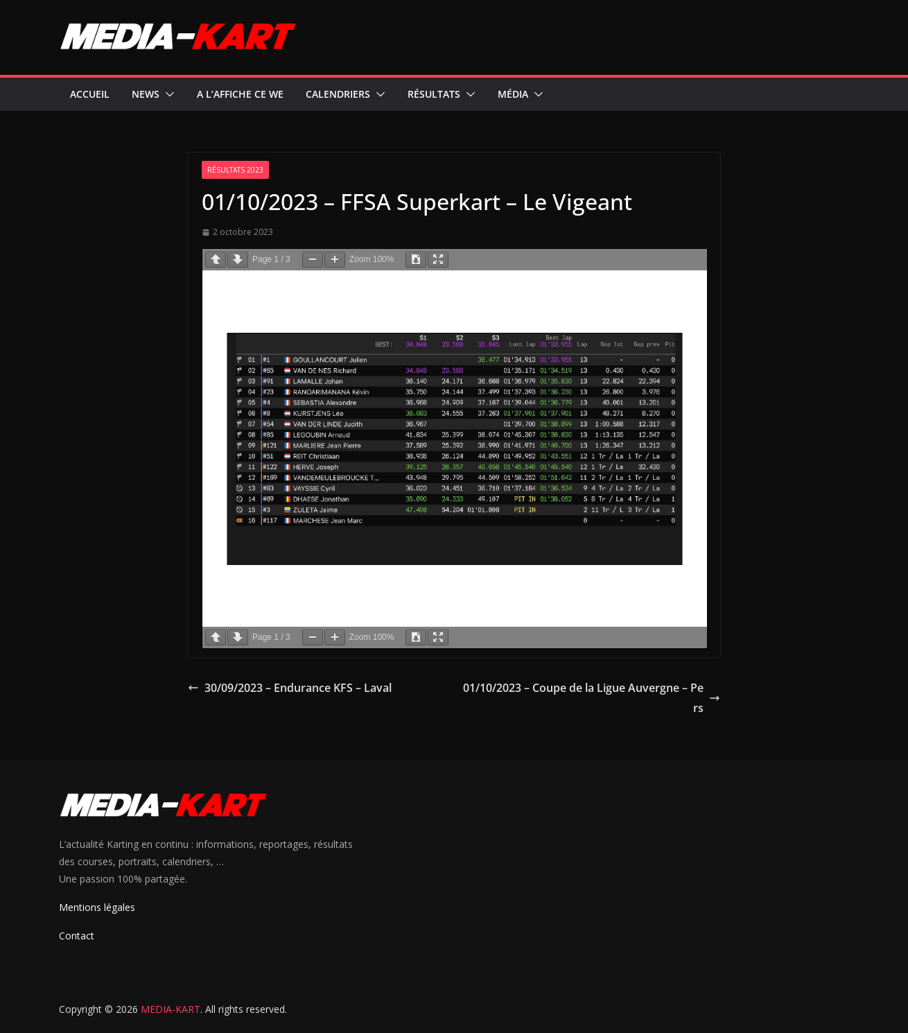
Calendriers (338, 94)
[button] (167, 94)
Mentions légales (97, 907)
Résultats (434, 94)
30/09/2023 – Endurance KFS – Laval (290, 687)
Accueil (90, 94)
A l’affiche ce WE (240, 94)
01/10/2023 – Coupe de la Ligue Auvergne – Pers (591, 697)
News (145, 94)
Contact (76, 935)
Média (513, 94)
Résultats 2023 (235, 170)
